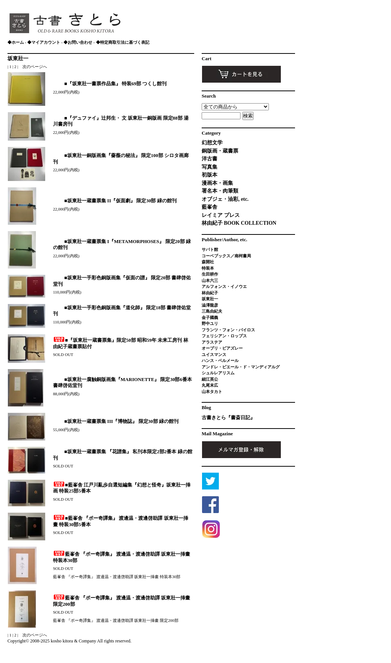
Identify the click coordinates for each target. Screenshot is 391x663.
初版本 (209, 175)
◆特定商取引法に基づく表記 (122, 42)
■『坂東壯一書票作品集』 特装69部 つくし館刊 (110, 83)
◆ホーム (15, 42)
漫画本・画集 (217, 183)
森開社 (208, 262)
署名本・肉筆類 (220, 191)
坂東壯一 (17, 58)
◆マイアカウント (43, 42)
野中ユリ (210, 323)
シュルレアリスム (218, 373)
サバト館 (210, 249)
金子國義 (210, 317)
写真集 (209, 167)
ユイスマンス (214, 354)
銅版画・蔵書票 (220, 151)
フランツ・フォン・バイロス (228, 330)
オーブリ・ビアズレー (222, 348)
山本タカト (212, 391)
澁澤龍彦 (212, 305)
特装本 (208, 268)
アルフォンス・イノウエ (224, 286)
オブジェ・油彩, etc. (225, 199)
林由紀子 (210, 293)
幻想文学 (212, 142)
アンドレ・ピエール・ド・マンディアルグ (241, 367)
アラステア (212, 342)
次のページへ (34, 66)
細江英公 (210, 379)
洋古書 (209, 159)
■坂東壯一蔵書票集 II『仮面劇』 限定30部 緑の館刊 (115, 200)
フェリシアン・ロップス (224, 336)
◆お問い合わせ (77, 42)
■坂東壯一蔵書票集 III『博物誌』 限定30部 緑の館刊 (116, 421)
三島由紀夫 (212, 311)
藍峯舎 (209, 207)
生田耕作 (210, 274)
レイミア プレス (221, 215)
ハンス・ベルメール (220, 360)
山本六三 (210, 280)
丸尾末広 (210, 385)
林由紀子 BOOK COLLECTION (239, 223)
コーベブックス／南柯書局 (226, 256)
